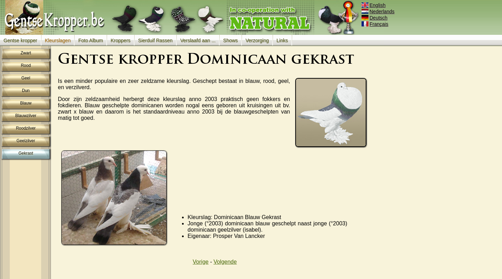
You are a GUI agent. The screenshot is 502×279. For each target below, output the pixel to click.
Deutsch (375, 18)
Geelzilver (25, 140)
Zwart (26, 53)
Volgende (225, 262)
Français (375, 24)
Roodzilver (26, 128)
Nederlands (379, 11)
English (374, 5)
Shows (230, 40)
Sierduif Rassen (155, 40)
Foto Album (90, 40)
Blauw (26, 103)
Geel (25, 78)
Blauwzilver (26, 115)
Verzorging (257, 40)
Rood (26, 65)
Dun (26, 90)
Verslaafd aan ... (197, 40)
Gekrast (25, 153)
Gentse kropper (20, 40)
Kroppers (120, 40)
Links (282, 40)
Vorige (200, 262)
